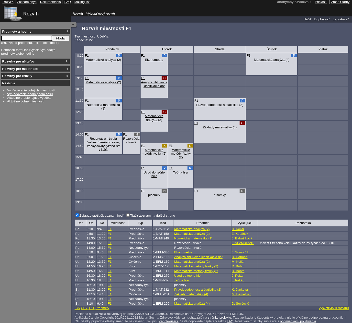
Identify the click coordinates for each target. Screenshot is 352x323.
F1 (87, 55)
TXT (91, 308)
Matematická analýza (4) (271, 60)
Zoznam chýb (26, 2)
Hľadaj (61, 38)
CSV (84, 308)
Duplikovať (322, 19)
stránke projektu (219, 317)
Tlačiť (307, 19)
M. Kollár (238, 261)
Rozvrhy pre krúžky (17, 76)
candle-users (168, 321)
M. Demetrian (241, 294)
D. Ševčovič (240, 303)
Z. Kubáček (240, 234)
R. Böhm (238, 266)
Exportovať (341, 19)
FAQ (230, 321)
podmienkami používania (298, 321)
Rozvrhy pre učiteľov (18, 61)
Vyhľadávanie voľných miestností (31, 90)
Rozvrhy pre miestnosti (20, 69)
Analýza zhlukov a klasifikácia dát (154, 84)
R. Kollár (238, 229)
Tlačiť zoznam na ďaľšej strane (152, 215)
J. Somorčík (240, 252)
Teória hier (180, 172)
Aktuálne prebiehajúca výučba (29, 97)
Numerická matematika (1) (103, 106)
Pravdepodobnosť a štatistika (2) (219, 105)
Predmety (102, 308)
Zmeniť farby (340, 2)
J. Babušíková (242, 238)
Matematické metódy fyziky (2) (154, 151)
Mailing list (81, 2)
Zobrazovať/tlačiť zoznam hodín (102, 215)
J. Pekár (238, 275)
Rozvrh (31, 13)
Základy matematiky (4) (220, 127)
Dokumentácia (50, 2)
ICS (77, 308)
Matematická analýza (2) (103, 60)
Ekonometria (154, 60)
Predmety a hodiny (16, 31)
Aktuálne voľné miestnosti (25, 101)
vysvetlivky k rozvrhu (334, 308)
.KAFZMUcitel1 (243, 243)
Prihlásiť (321, 2)
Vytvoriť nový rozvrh (100, 13)
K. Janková (240, 289)
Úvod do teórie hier (154, 174)
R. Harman (239, 257)
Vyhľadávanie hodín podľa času (30, 94)
